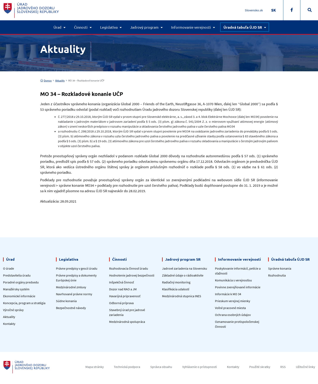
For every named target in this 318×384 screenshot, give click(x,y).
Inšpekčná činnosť (121, 282)
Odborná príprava (121, 303)
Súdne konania (66, 301)
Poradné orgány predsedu (21, 282)
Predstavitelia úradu (17, 275)
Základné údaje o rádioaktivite (182, 275)
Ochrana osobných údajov (233, 315)
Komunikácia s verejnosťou (233, 280)
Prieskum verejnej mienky (232, 301)
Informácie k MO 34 (228, 294)
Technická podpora (127, 367)
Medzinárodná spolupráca (127, 322)
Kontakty (9, 324)
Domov (46, 80)
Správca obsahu (161, 367)
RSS (283, 367)
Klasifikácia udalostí (175, 289)
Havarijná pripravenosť (124, 296)
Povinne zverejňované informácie (237, 287)
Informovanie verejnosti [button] (191, 27)
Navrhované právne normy (74, 294)
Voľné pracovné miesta (230, 308)
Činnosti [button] (81, 27)
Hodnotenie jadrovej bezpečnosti (131, 275)
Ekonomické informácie (19, 296)
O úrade (8, 268)
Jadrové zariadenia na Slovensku (184, 268)
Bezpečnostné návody (71, 308)
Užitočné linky (305, 367)
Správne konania (279, 268)
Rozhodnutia (277, 275)
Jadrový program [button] (144, 27)
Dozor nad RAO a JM (123, 289)
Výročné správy (13, 310)
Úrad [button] (57, 27)
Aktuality (60, 80)
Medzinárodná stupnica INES (181, 296)
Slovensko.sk (254, 10)
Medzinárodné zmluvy (71, 287)
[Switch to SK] (273, 10)
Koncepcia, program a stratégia (24, 303)
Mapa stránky (94, 367)
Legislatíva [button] (109, 27)
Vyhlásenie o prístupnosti (199, 367)
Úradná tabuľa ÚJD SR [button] (242, 27)
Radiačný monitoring (176, 282)
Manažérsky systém (16, 289)
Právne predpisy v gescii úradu (76, 268)
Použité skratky (259, 367)
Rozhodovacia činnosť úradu (128, 268)
